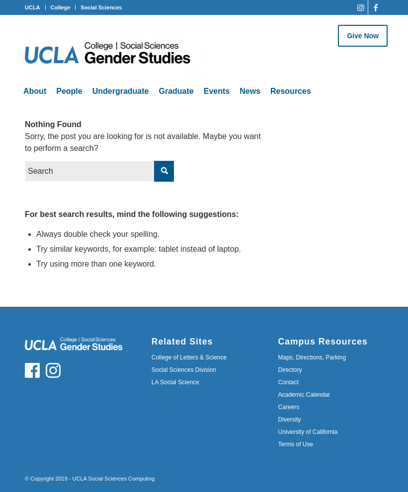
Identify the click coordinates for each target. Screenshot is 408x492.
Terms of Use (295, 444)
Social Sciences (101, 7)
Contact (288, 382)
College (61, 7)
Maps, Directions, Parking (312, 357)
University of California (307, 431)
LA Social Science (175, 382)
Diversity (289, 419)
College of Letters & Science (189, 357)
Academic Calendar (304, 394)
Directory (290, 369)
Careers (288, 407)
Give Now (363, 36)
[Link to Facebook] (375, 7)
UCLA (32, 7)
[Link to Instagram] (360, 7)
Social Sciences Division (184, 369)
